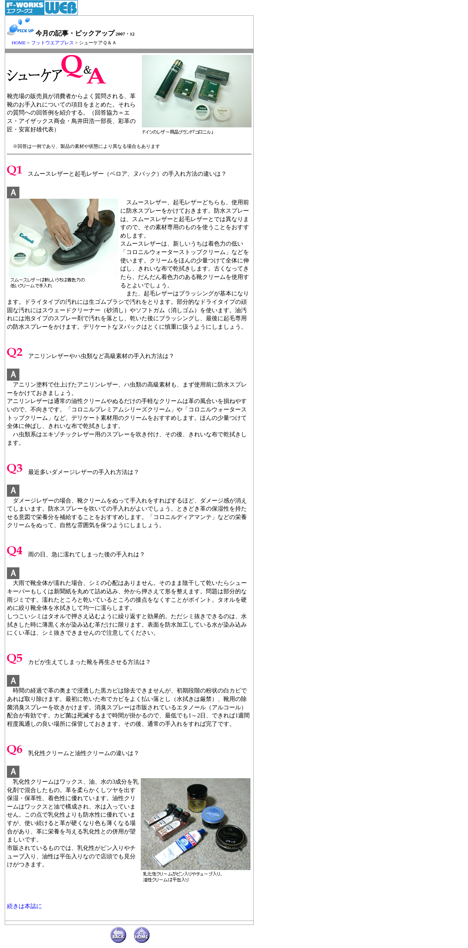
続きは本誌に (24, 906)
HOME (16, 42)
